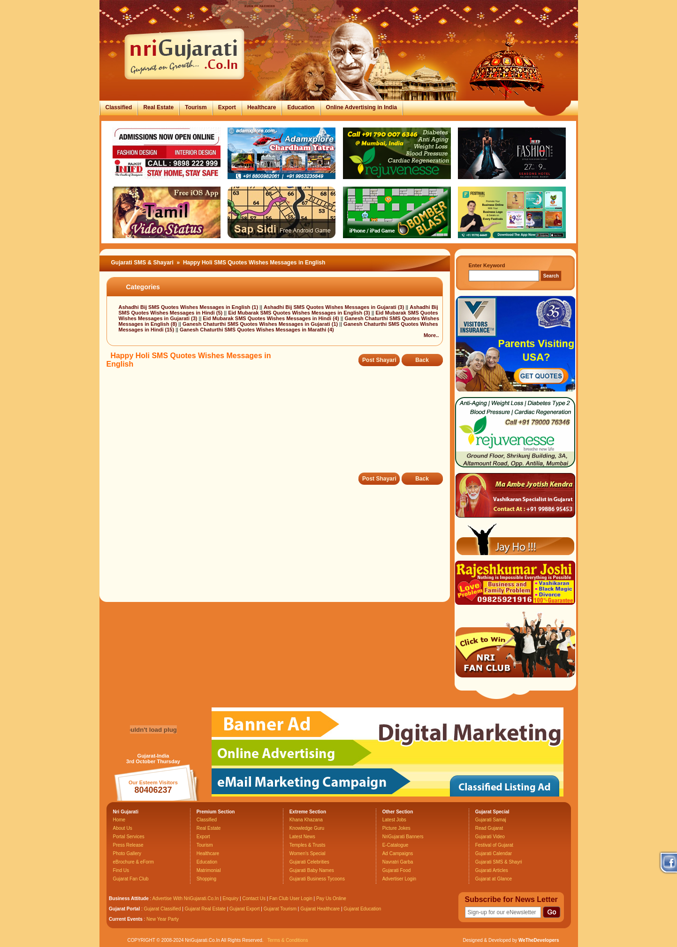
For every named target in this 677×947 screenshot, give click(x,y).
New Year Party (162, 919)
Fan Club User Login (290, 898)
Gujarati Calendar (493, 853)
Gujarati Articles (491, 870)
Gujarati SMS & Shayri (498, 861)
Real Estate (158, 107)
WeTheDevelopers (538, 940)
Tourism (195, 107)
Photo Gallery (127, 853)
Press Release (128, 845)
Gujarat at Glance (493, 878)
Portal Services (129, 836)
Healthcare (261, 107)
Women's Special (307, 853)
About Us (122, 828)
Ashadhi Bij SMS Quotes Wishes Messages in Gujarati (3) (334, 307)
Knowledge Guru (307, 828)
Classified (119, 107)
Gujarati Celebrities (309, 861)
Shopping (206, 878)
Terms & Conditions (287, 940)
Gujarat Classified (162, 908)
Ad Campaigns (397, 853)
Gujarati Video (490, 836)
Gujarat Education (362, 908)
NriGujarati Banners (403, 836)
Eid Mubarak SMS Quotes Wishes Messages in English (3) (300, 313)
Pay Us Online (331, 898)
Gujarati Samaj (490, 819)
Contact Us (253, 898)
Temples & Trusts (307, 845)
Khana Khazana (306, 819)
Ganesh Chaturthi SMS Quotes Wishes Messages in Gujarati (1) (261, 324)
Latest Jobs (394, 819)
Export (227, 107)
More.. (431, 335)
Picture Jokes (396, 828)
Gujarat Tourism (280, 908)
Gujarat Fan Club (131, 878)
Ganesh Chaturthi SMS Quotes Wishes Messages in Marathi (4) (257, 329)
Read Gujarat (489, 828)
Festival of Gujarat (494, 845)
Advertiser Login (399, 878)
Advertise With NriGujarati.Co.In (185, 898)
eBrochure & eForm (133, 861)
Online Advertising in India (361, 107)
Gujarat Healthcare (320, 908)
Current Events (126, 919)
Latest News (302, 836)
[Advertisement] (277, 427)
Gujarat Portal (124, 908)
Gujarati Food (396, 870)
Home (119, 819)
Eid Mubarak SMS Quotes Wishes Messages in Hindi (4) (271, 318)
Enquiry (231, 898)
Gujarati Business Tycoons (317, 878)
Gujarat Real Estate (205, 908)
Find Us (121, 870)
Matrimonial (209, 870)
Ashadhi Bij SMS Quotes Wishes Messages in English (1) (189, 307)
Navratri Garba (397, 861)
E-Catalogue (395, 845)
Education (300, 107)
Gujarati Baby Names (311, 870)
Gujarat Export (244, 908)
